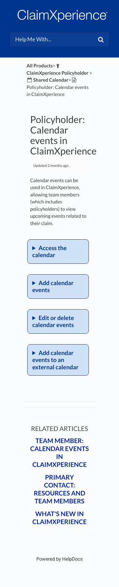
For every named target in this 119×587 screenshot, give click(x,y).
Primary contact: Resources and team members (59, 489)
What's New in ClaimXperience (59, 518)
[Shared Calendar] (48, 80)
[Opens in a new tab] (59, 559)
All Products (40, 66)
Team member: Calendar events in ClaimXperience (59, 452)
